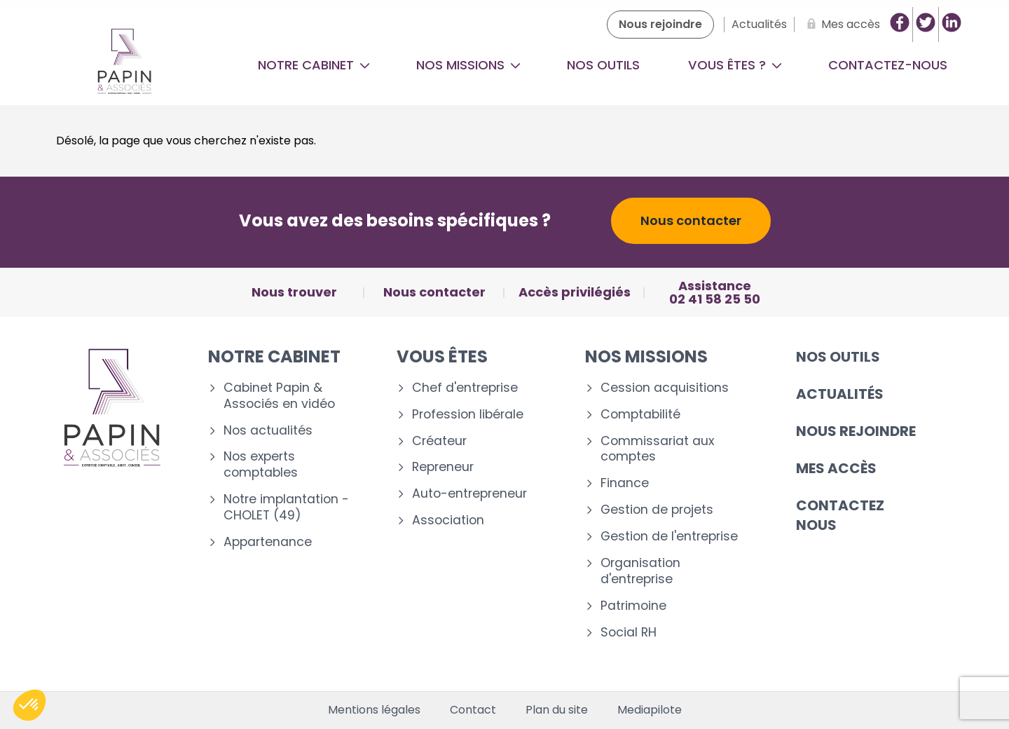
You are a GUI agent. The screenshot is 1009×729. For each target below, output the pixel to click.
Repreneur (443, 467)
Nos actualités (268, 431)
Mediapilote (649, 710)
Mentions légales (374, 710)
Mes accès (836, 468)
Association (448, 520)
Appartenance (268, 542)
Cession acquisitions (664, 388)
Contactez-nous (887, 65)
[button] (29, 705)
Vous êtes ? (735, 65)
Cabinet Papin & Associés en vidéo (279, 396)
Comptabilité (640, 415)
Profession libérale (467, 415)
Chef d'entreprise (465, 388)
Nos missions (468, 65)
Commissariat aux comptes (657, 449)
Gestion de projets (656, 510)
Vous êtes (442, 356)
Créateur (439, 441)
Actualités (840, 394)
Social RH (628, 633)
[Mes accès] (841, 24)
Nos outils (603, 65)
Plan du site (557, 710)
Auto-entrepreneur (469, 494)
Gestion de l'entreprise (669, 537)
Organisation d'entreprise (640, 571)
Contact (473, 710)
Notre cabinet (314, 65)
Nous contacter (690, 220)
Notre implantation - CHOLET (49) (286, 507)
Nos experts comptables (261, 465)
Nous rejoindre (856, 431)
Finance (624, 483)
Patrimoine (633, 606)
